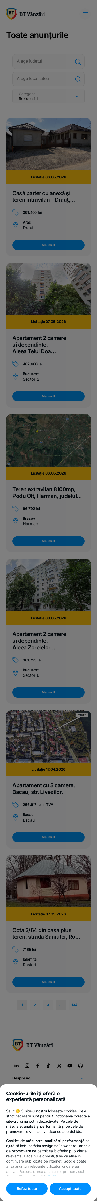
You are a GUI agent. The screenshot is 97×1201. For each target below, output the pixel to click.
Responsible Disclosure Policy (48, 1160)
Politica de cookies (77, 1117)
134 (74, 1005)
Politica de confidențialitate (34, 1117)
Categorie (27, 94)
